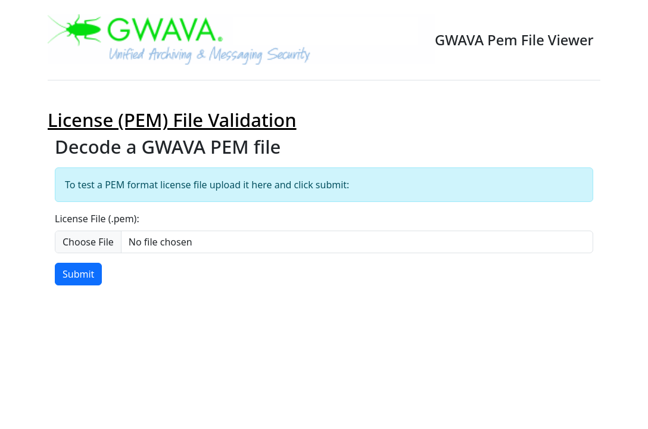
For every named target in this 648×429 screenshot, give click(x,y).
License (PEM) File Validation (172, 119)
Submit (78, 274)
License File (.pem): (97, 218)
